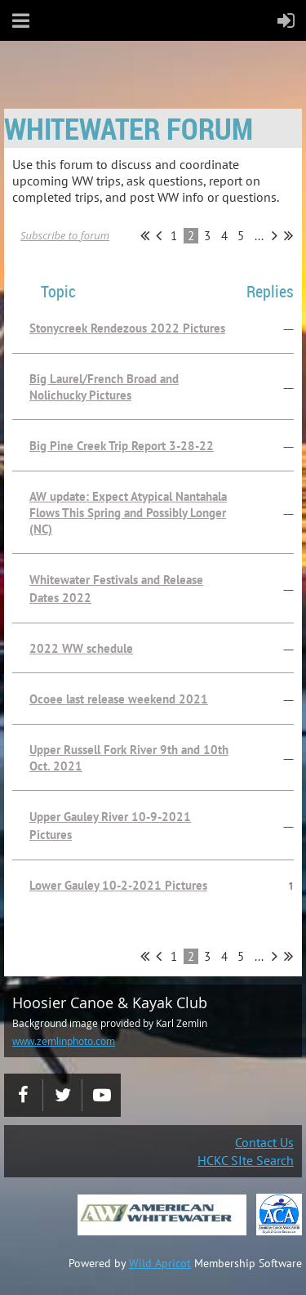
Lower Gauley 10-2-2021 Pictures (118, 885)
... (259, 235)
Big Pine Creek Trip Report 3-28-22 (121, 445)
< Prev (159, 235)
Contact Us (264, 1142)
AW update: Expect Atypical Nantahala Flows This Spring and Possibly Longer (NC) (128, 513)
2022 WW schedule (81, 648)
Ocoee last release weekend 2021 (118, 699)
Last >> (288, 235)
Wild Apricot (160, 1263)
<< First (145, 235)
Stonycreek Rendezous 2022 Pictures (127, 328)
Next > (274, 235)
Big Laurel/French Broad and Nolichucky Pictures (104, 387)
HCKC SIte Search (245, 1160)
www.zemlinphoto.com (63, 1040)
